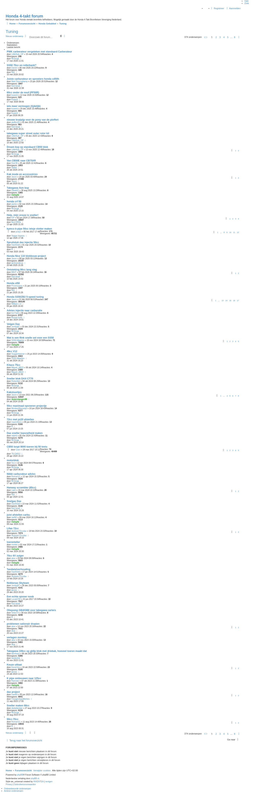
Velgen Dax (13, 324)
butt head (15, 86)
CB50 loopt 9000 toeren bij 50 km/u (27, 446)
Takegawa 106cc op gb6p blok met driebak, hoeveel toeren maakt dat (47, 651)
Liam (13, 490)
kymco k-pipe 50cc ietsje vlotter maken (29, 228)
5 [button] (228, 37)
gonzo (14, 590)
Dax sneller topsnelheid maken (25, 433)
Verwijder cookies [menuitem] (42, 770)
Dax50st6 (15, 245)
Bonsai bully (16, 317)
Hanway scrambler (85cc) (21, 487)
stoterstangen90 (19, 399)
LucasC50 (16, 599)
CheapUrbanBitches (20, 699)
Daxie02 (15, 190)
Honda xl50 (13, 283)
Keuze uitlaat (14, 664)
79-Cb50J (15, 454)
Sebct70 (15, 613)
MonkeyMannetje (19, 408)
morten (14, 545)
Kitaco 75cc (13, 365)
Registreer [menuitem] (217, 8)
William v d (16, 304)
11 (234, 232)
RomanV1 (15, 476)
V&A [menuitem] (246, 1)
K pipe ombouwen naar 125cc (24, 678)
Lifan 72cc (13, 528)
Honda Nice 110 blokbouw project (26, 256)
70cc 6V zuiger (15, 555)
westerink (15, 658)
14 (226, 301)
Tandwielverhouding (18, 569)
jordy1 (18, 232)
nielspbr (15, 195)
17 (238, 301)
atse (13, 558)
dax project (13, 692)
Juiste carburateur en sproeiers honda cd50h (33, 78)
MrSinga (15, 59)
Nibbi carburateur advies (21, 474)
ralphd (14, 436)
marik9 (14, 694)
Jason (14, 177)
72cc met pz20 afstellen (20, 419)
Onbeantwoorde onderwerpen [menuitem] (17, 789)
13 (223, 301)
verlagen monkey (17, 637)
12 (238, 232)
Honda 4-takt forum (24, 16)
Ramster (15, 681)
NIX (13, 72)
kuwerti (14, 95)
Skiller (14, 168)
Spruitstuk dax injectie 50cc (23, 242)
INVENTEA (38, 781)
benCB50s (16, 222)
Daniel (14, 68)
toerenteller (13, 542)
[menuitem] (9, 784)
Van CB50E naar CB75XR (21, 160)
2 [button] (216, 37)
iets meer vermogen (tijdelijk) (24, 106)
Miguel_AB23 (17, 367)
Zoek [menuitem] (246, 3)
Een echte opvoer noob (20, 596)
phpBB (20, 775)
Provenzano (16, 286)
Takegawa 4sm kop (18, 187)
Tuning (12, 31)
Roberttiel (15, 381)
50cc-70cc (12, 719)
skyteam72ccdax (19, 531)
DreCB (14, 163)
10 (230, 232)
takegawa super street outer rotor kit (28, 133)
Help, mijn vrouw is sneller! (22, 215)
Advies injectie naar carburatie (24, 310)
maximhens (16, 422)
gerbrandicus (17, 263)
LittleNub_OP (17, 54)
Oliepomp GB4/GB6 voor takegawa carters (31, 610)
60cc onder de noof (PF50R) (23, 92)
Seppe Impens (18, 236)
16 (234, 301)
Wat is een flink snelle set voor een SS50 (30, 337)
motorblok (13, 460)
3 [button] (220, 37)
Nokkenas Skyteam (18, 583)
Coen (18, 450)
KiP (13, 218)
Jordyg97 (15, 327)
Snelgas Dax (14, 501)
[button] (205, 37)
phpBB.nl (35, 778)
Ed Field (15, 313)
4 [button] (223, 37)
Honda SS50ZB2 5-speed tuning (25, 296)
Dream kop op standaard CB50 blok (27, 147)
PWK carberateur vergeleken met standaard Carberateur (39, 51)
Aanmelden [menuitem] (233, 8)
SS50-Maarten (17, 340)
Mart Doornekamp (19, 81)
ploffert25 (15, 122)
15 (230, 301)
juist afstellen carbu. (18, 514)
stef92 (14, 517)
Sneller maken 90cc (18, 705)
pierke (14, 204)
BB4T (14, 272)
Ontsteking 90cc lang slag (22, 269)
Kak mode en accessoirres (22, 174)
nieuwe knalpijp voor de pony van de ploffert (33, 119)
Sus (13, 463)
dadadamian (17, 708)
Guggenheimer (18, 354)
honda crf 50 (14, 201)
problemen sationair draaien (23, 623)
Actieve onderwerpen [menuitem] (13, 791)
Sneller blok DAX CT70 (20, 378)
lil (12, 249)
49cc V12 (12, 351)
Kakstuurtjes (14, 392)
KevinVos (15, 667)
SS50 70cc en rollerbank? (21, 65)
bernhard (15, 654)
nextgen (49, 781)
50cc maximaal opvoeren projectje (26, 405)
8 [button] (234, 37)
